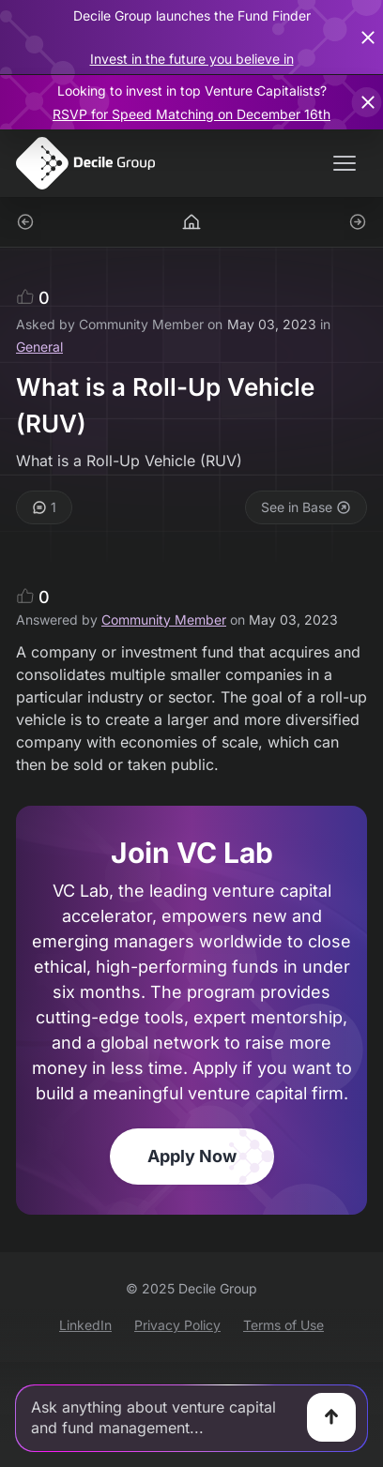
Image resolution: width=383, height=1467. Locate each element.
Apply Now (192, 1156)
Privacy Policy (177, 1325)
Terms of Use (283, 1325)
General (39, 347)
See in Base (306, 507)
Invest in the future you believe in (192, 59)
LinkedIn (85, 1325)
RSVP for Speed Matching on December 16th (191, 114)
